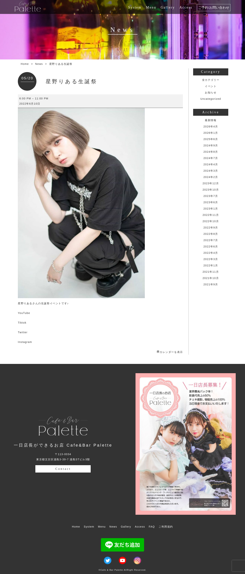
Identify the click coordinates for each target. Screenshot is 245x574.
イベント (210, 86)
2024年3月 (210, 170)
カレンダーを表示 (171, 352)
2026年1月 (210, 132)
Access (185, 7)
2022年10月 (211, 221)
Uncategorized (210, 98)
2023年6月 (210, 202)
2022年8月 (210, 233)
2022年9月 (210, 227)
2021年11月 (211, 271)
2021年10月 (211, 278)
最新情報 (210, 120)
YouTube (24, 313)
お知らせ (210, 92)
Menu (151, 7)
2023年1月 (210, 208)
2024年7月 (210, 158)
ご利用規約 (166, 526)
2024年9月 (210, 145)
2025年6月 (210, 139)
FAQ (152, 526)
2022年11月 (211, 214)
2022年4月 (210, 252)
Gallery (168, 7)
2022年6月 (210, 246)
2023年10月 (211, 189)
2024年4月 (210, 164)
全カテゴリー (211, 79)
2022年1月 (210, 265)
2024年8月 (210, 151)
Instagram (25, 341)
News (39, 63)
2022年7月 (210, 240)
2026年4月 (210, 126)
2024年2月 (210, 177)
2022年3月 (210, 259)
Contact (63, 468)
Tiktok (22, 322)
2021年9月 (210, 284)
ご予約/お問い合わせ (213, 7)
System (135, 7)
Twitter (23, 332)
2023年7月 (210, 195)
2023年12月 (211, 183)
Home (25, 63)
